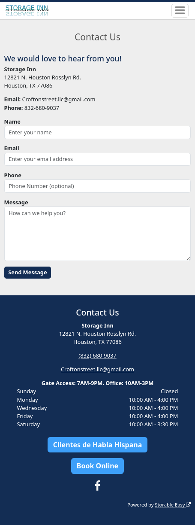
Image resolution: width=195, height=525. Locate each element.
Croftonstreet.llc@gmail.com (97, 369)
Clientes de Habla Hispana (97, 444)
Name (12, 121)
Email (11, 148)
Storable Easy (173, 504)
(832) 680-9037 (97, 355)
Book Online (97, 465)
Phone (12, 175)
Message (16, 202)
